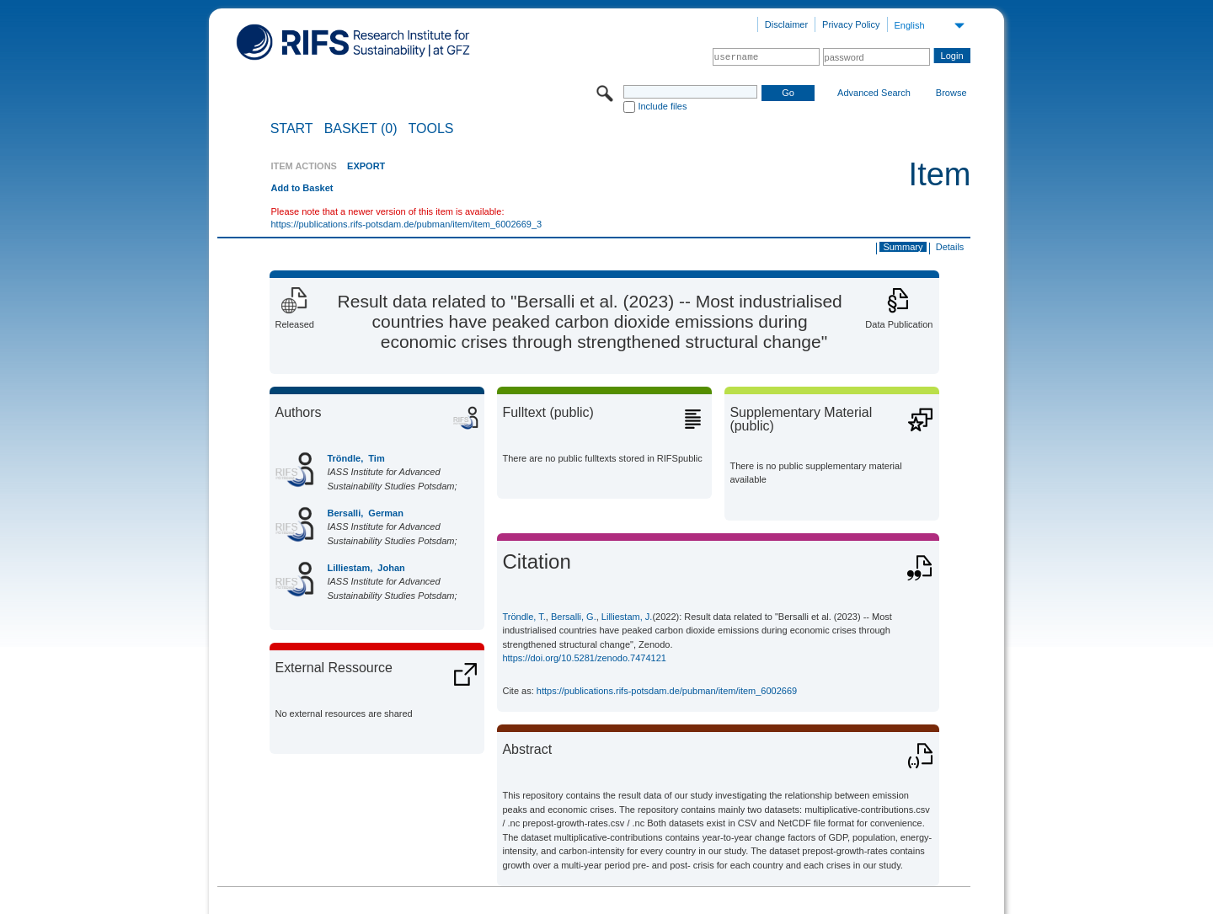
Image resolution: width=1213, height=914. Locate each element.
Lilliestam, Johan (365, 568)
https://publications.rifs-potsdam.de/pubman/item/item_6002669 (667, 691)
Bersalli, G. (573, 617)
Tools (431, 129)
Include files (662, 106)
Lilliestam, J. (627, 617)
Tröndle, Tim (355, 458)
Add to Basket (301, 188)
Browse (951, 93)
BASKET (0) (361, 129)
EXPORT (366, 166)
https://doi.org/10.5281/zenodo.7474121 (584, 658)
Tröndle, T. (523, 617)
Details (950, 247)
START (291, 129)
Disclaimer (786, 24)
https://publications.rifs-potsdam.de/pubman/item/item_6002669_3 (406, 224)
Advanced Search (874, 93)
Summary (902, 247)
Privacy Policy (850, 24)
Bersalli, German (365, 513)
